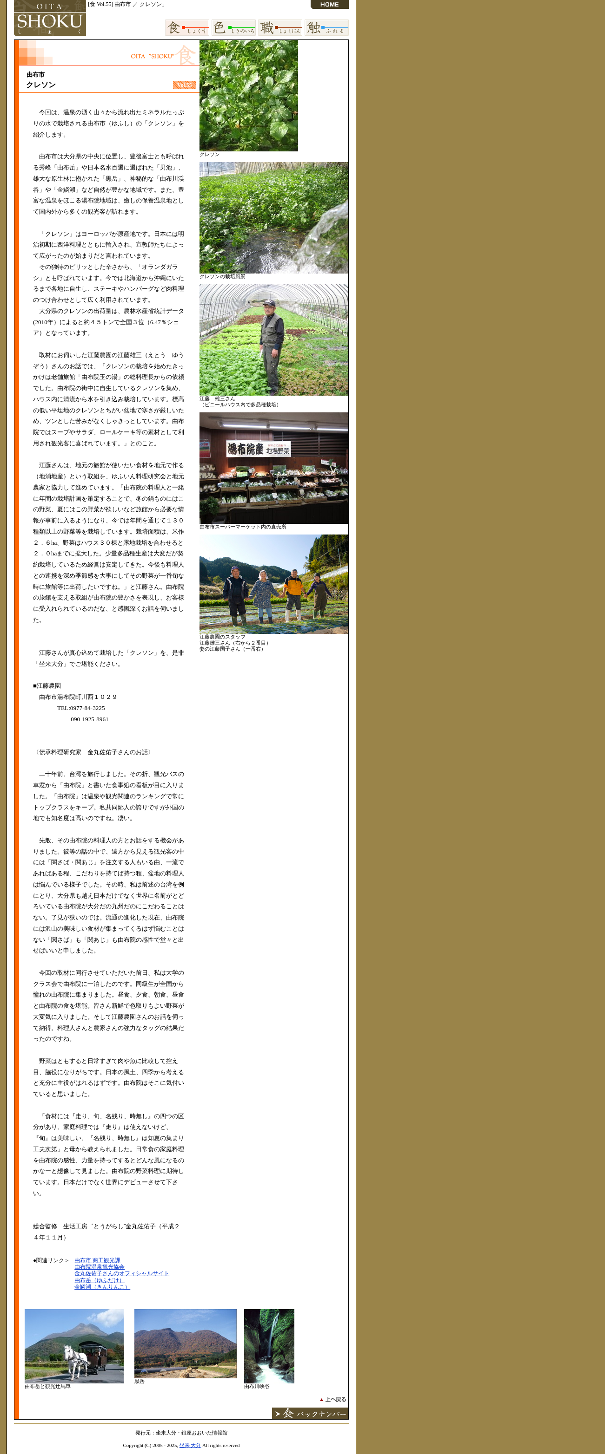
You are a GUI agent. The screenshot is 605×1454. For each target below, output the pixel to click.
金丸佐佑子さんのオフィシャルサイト (121, 1273)
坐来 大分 (190, 1445)
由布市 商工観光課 (97, 1260)
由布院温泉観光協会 (99, 1267)
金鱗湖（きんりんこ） (102, 1287)
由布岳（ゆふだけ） (99, 1280)
